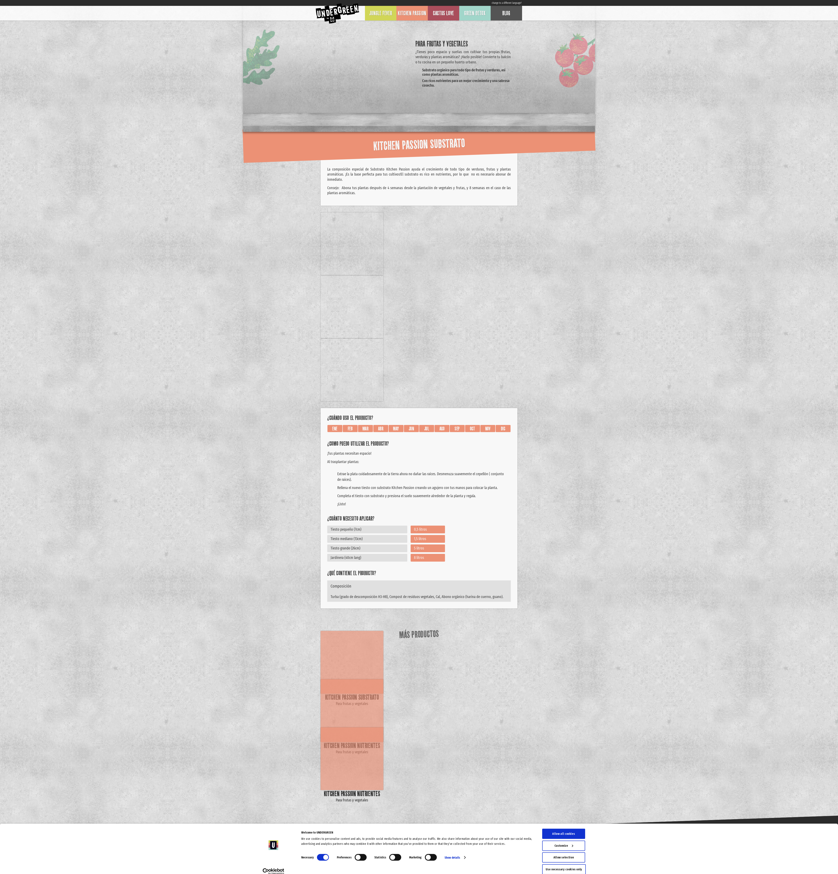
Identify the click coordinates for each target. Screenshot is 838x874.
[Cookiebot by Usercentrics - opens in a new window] (273, 866)
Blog (506, 13)
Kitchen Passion (412, 13)
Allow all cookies (563, 828)
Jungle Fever (380, 13)
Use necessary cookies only (564, 864)
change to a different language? (507, 2)
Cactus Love (443, 13)
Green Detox (474, 13)
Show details (452, 852)
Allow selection (563, 852)
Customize (564, 840)
